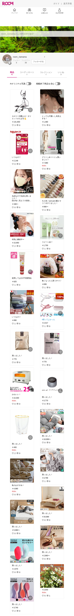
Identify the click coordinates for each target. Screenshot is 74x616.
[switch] (28, 83)
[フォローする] (38, 61)
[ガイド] (56, 3)
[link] (22, 101)
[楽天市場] (67, 3)
